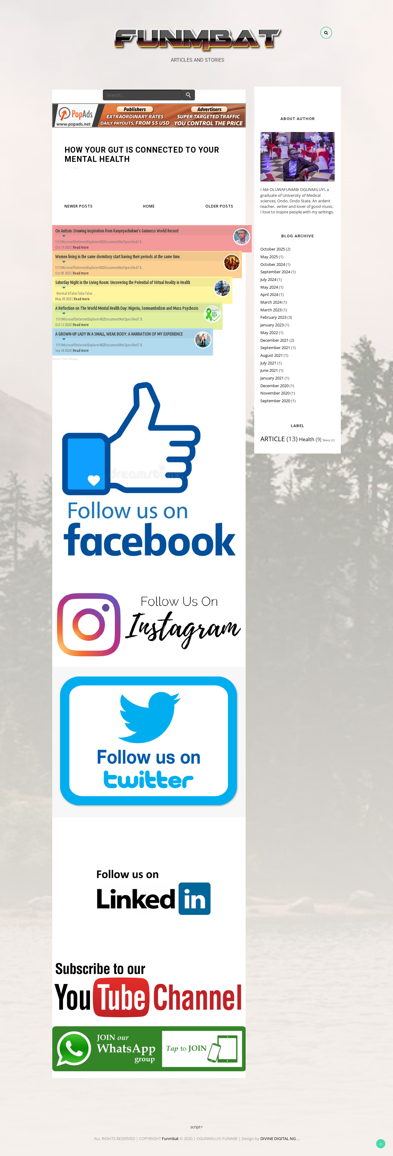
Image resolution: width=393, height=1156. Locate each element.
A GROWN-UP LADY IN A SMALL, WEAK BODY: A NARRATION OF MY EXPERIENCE (119, 334)
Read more (81, 247)
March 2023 (271, 310)
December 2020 (274, 385)
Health (306, 439)
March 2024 (271, 302)
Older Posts (219, 206)
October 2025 (272, 249)
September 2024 (275, 271)
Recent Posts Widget (65, 359)
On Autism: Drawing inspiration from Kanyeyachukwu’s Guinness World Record (116, 230)
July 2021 (268, 363)
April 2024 (269, 294)
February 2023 (273, 317)
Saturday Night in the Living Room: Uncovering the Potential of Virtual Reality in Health (122, 282)
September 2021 (275, 347)
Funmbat (170, 1138)
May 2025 (269, 256)
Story (326, 440)
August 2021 (271, 355)
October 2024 (272, 264)
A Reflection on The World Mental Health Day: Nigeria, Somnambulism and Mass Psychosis (126, 308)
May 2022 (269, 332)
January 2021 (272, 378)
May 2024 (269, 287)
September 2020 (275, 400)
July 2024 (268, 279)
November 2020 (275, 393)
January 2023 (272, 325)
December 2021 (274, 340)
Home (149, 206)
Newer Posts (78, 206)
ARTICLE (272, 438)
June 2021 (269, 370)
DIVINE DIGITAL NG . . (279, 1138)
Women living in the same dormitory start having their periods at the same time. (118, 256)
